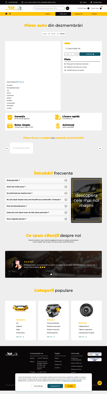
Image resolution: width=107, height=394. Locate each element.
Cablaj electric (84, 329)
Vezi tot (20, 340)
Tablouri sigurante (85, 332)
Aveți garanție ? (13, 181)
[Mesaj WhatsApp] (99, 383)
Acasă (44, 34)
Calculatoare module (86, 336)
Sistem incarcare (53, 332)
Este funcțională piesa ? (17, 206)
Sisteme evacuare (53, 329)
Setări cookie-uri (76, 366)
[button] (10, 14)
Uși (17, 326)
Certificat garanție (77, 369)
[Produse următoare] (100, 148)
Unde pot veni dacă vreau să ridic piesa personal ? (28, 213)
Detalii (62, 34)
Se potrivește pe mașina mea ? (20, 193)
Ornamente (20, 336)
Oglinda (19, 329)
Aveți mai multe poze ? (16, 187)
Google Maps (96, 2)
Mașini (45, 14)
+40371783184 (11, 2)
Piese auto (61, 14)
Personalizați (38, 386)
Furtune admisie (53, 326)
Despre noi (77, 14)
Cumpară (90, 54)
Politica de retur (76, 372)
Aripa (18, 332)
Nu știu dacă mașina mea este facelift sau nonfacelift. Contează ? (34, 200)
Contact (93, 14)
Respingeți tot (55, 386)
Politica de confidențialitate (76, 362)
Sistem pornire (52, 336)
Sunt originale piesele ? (17, 219)
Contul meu (83, 8)
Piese (53, 34)
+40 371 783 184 (41, 362)
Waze (83, 2)
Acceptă (70, 386)
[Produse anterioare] (7, 148)
